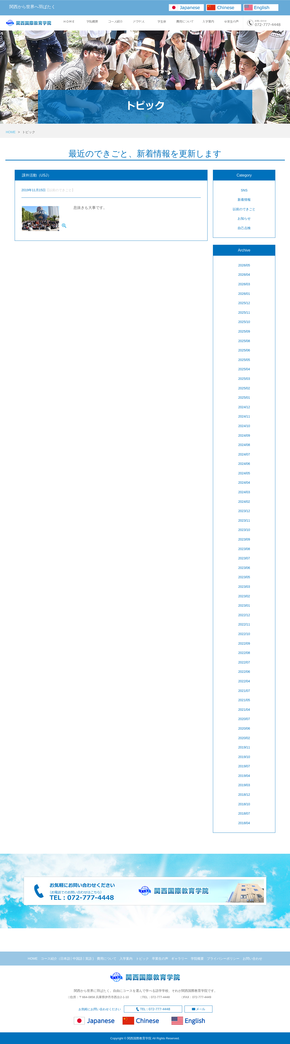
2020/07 (244, 719)
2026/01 (244, 294)
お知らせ (244, 218)
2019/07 (244, 766)
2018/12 (244, 794)
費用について (106, 958)
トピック (142, 958)
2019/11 (244, 747)
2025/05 (244, 360)
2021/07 (244, 691)
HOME (11, 132)
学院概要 (197, 958)
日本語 (65, 958)
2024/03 (244, 492)
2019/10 (244, 757)
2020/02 (244, 738)
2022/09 (244, 643)
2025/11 (244, 312)
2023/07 (244, 558)
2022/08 (244, 653)
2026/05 (244, 265)
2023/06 (244, 568)
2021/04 (244, 709)
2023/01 (244, 605)
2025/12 (244, 303)
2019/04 (244, 776)
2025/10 (244, 322)
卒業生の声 (160, 958)
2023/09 (244, 539)
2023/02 (244, 596)
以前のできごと (244, 209)
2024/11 (244, 416)
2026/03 (244, 284)
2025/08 (244, 341)
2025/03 (244, 379)
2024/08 (244, 445)
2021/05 (244, 700)
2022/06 (244, 671)
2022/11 (244, 624)
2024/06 (244, 464)
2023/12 (244, 511)
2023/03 (244, 586)
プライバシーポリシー (223, 958)
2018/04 (244, 823)
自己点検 (244, 228)
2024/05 (244, 473)
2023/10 (244, 530)
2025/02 (244, 388)
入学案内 (126, 958)
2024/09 (244, 435)
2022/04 (244, 681)
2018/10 (244, 804)
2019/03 (244, 785)
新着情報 (244, 199)
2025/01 (244, 397)
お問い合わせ (252, 958)
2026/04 (244, 274)
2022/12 (244, 615)
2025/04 (244, 369)
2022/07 (244, 662)
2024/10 (244, 426)
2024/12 (244, 407)
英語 (88, 958)
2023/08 (244, 549)
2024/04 (244, 482)
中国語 (77, 958)
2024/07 (244, 454)
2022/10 (244, 634)
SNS (244, 190)
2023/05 (244, 577)
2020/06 (244, 728)
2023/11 (244, 520)
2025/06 (244, 350)
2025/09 (244, 331)
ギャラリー (179, 958)
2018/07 (244, 813)
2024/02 (244, 501)
